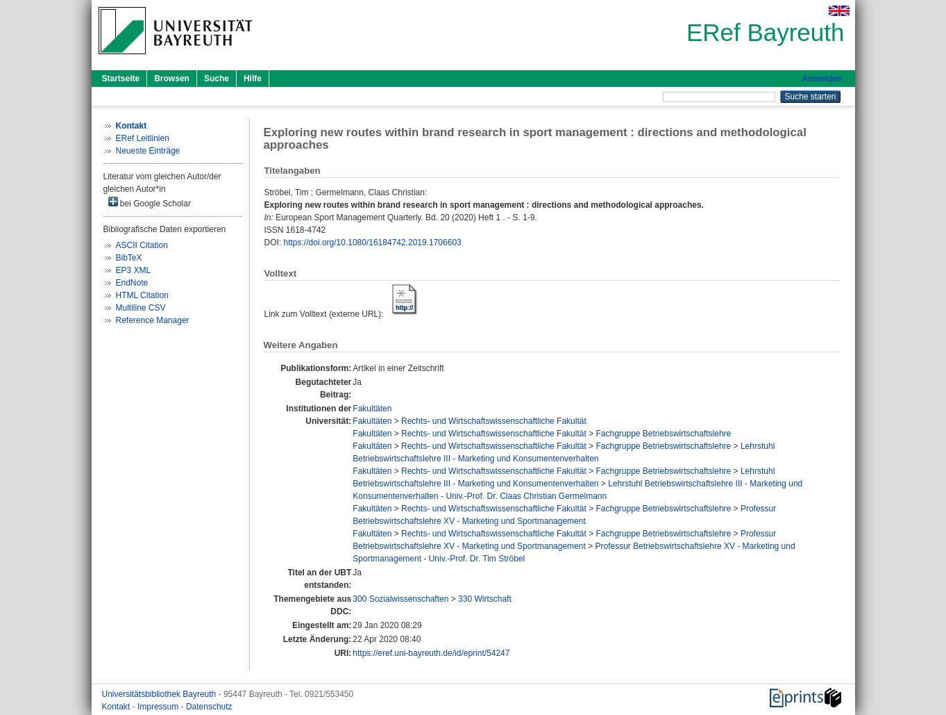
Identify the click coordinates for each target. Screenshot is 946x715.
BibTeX (129, 258)
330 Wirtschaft (485, 599)
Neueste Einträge (148, 151)
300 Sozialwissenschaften (400, 599)
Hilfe (253, 78)
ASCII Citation (142, 245)
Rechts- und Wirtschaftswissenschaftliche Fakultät (493, 421)
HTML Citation (142, 295)
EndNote (132, 283)
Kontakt (117, 707)
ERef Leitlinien (142, 138)
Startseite (121, 78)
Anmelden (822, 78)
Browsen (171, 78)
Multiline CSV (141, 308)
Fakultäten (372, 408)
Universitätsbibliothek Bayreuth (160, 694)
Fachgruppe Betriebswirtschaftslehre (663, 433)
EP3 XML (133, 270)
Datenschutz (209, 707)
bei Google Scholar (149, 202)
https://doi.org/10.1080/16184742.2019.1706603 (373, 242)
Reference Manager (152, 320)
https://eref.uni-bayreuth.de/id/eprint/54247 (431, 653)
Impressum (159, 707)
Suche (216, 78)
